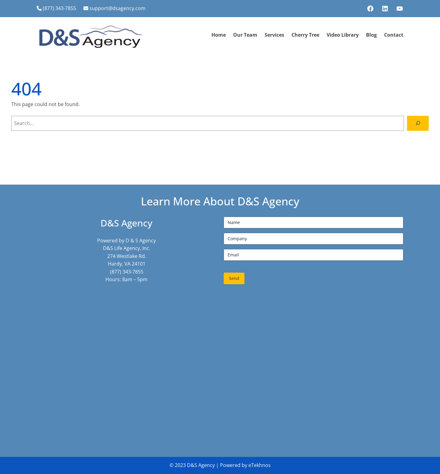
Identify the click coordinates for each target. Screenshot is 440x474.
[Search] (418, 123)
